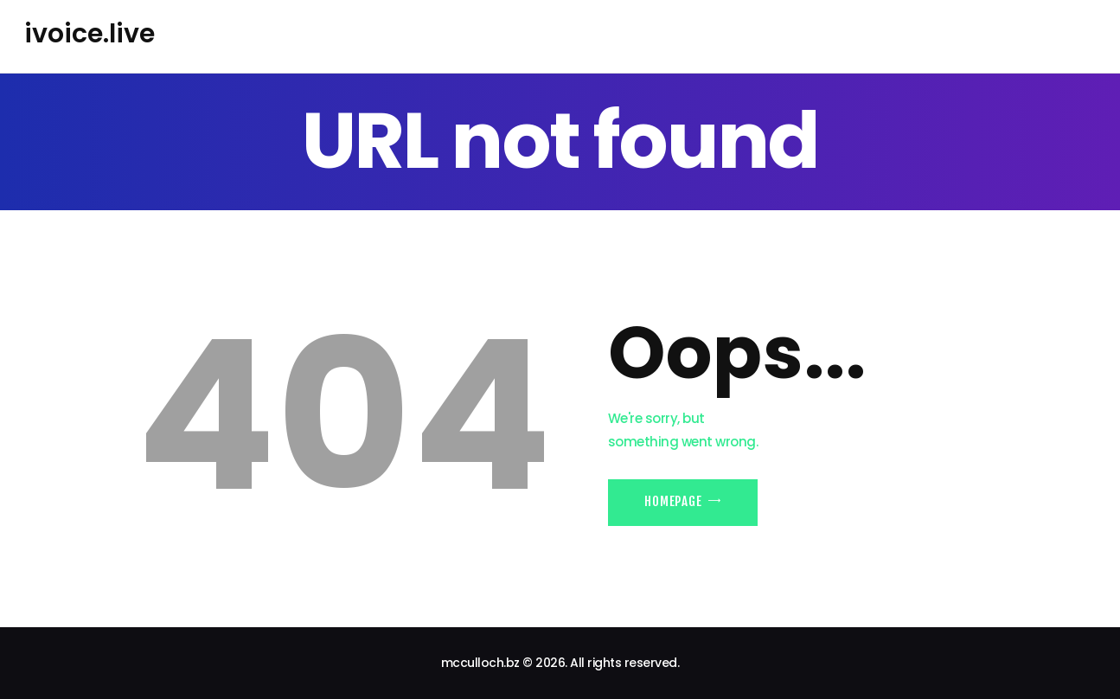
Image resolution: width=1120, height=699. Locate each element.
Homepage (672, 501)
